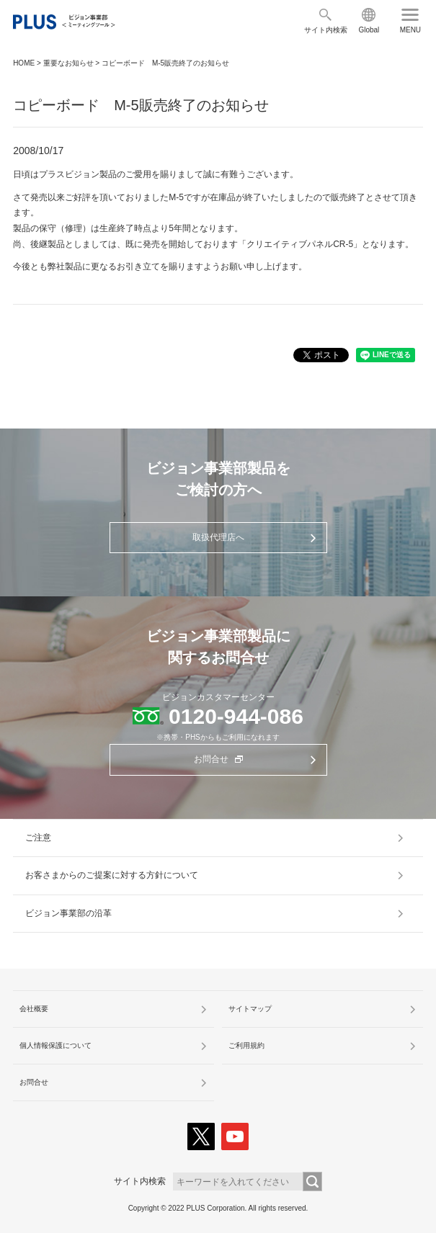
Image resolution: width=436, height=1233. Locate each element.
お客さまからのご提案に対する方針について (111, 875)
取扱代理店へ (218, 537)
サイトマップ (250, 1009)
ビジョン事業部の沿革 (68, 913)
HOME (24, 63)
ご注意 (38, 838)
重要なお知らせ (68, 63)
